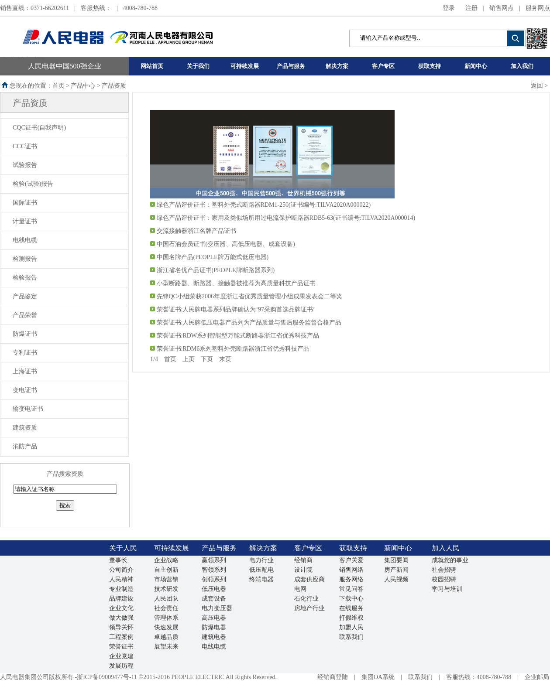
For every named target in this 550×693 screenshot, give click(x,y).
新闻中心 (475, 66)
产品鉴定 (25, 296)
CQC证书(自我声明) (39, 127)
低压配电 (261, 570)
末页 (225, 359)
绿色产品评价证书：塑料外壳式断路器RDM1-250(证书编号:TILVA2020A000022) (264, 204)
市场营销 (166, 579)
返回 (537, 85)
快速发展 (166, 627)
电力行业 (261, 560)
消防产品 (25, 446)
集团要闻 (396, 560)
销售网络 (351, 570)
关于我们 (198, 66)
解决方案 (337, 66)
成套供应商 (309, 579)
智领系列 (214, 570)
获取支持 (429, 66)
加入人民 (446, 548)
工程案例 (121, 637)
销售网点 (501, 8)
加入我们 (522, 66)
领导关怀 (121, 627)
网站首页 (152, 66)
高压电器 (214, 617)
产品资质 (30, 103)
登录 (449, 8)
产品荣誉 (25, 315)
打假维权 (351, 617)
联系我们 (351, 637)
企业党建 (121, 656)
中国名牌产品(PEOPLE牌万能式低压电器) (213, 257)
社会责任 (166, 608)
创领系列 (214, 579)
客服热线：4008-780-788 (478, 677)
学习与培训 (447, 589)
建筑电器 (214, 637)
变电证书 (25, 390)
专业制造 (121, 589)
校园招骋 (444, 579)
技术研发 (166, 589)
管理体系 (166, 617)
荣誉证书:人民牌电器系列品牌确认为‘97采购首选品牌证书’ (236, 309)
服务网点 (538, 8)
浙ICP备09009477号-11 (107, 677)
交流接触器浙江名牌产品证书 (196, 231)
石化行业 (306, 598)
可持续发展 (244, 66)
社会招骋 (444, 570)
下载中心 (351, 598)
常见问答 (351, 589)
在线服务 (351, 608)
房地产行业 (309, 608)
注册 (471, 8)
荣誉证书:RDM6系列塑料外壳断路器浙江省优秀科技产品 (233, 348)
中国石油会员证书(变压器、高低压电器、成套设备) (226, 244)
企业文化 (121, 608)
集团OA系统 (378, 677)
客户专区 (383, 66)
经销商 (303, 560)
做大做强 (121, 617)
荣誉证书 (121, 646)
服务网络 (351, 579)
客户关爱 (351, 560)
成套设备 (214, 598)
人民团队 (166, 598)
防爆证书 (25, 334)
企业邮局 (537, 677)
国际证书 (25, 202)
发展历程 (121, 665)
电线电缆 (25, 240)
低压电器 (214, 589)
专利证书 (25, 352)
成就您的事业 (450, 560)
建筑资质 (25, 427)
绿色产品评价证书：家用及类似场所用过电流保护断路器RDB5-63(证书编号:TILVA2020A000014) (286, 218)
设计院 (303, 570)
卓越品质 (166, 637)
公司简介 (121, 570)
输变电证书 (28, 409)
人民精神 (121, 579)
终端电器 (261, 579)
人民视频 (396, 579)
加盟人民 (351, 627)
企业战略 (166, 560)
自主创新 (166, 570)
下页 (207, 359)
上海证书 (25, 371)
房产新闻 (396, 570)
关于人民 (123, 548)
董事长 (118, 560)
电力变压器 (217, 608)
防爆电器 (214, 627)
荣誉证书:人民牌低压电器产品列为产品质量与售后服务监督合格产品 (249, 322)
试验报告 (25, 165)
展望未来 (166, 646)
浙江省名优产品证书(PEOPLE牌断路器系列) (216, 270)
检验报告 (25, 277)
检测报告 (25, 259)
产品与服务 (291, 66)
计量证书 (25, 221)
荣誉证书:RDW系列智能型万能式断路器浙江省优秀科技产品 (238, 335)
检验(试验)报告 (33, 184)
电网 (300, 589)
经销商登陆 (332, 677)
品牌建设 (121, 598)
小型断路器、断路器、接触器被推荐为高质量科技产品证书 (236, 283)
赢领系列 (214, 560)
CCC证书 (25, 146)
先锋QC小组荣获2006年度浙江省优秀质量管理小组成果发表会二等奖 (249, 296)
